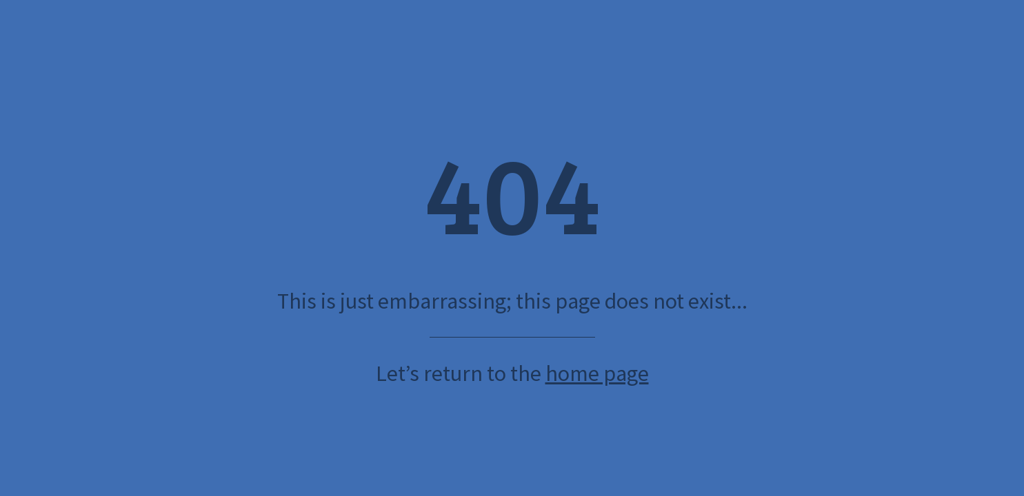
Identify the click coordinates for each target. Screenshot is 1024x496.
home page (597, 373)
